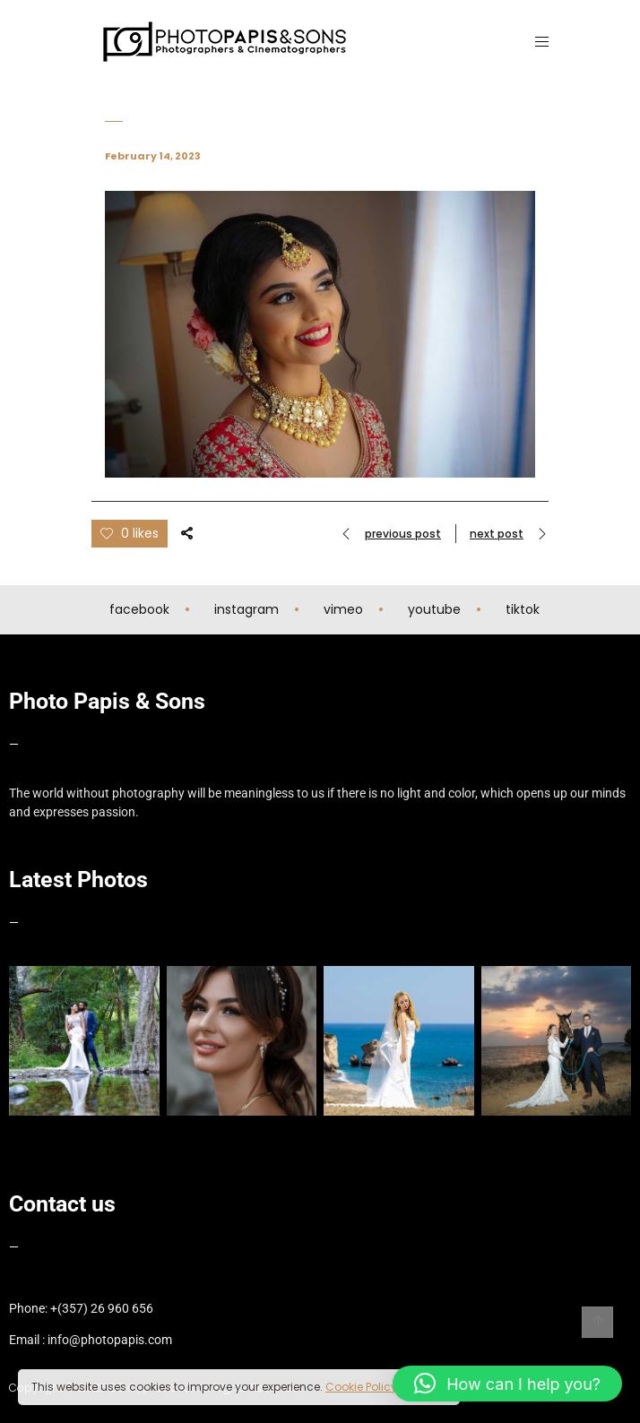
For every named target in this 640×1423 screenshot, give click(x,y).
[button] (507, 1383)
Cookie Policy (361, 1386)
